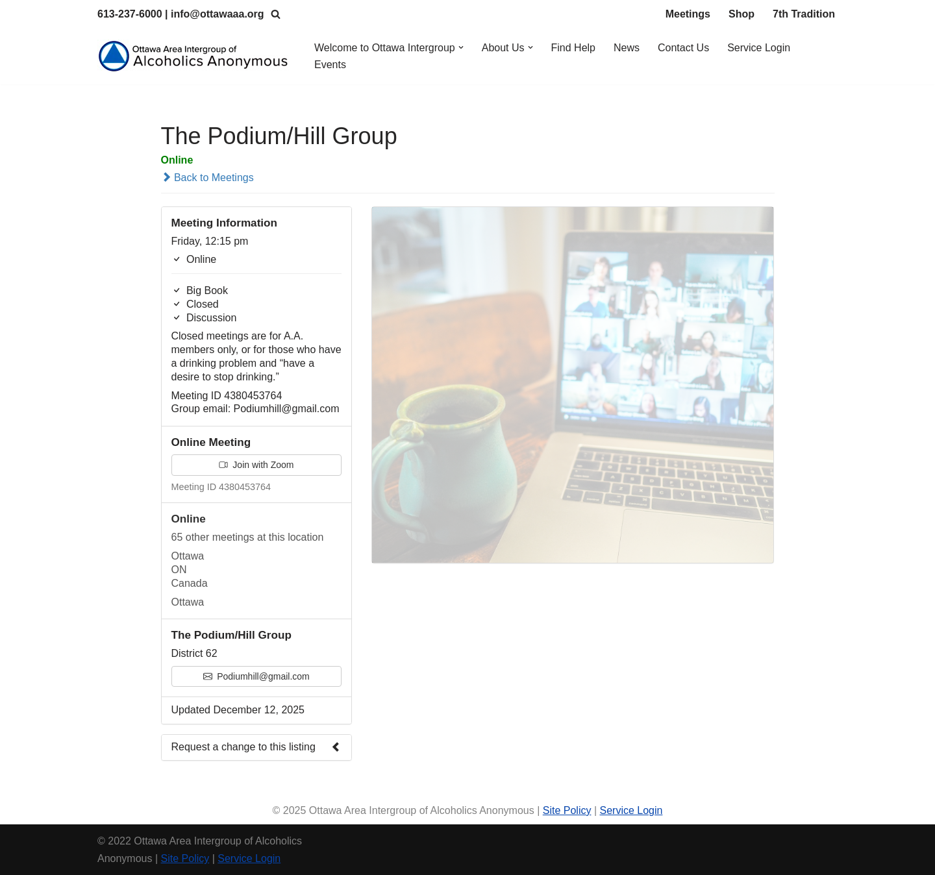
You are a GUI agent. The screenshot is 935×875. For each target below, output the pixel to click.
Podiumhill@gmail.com (256, 676)
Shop (741, 13)
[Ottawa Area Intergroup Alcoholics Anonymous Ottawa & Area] (194, 56)
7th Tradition (804, 13)
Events (330, 64)
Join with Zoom (256, 465)
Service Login (758, 47)
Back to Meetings (207, 177)
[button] (461, 47)
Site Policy (567, 810)
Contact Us (683, 47)
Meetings (688, 13)
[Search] (275, 14)
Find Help (573, 47)
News (627, 47)
